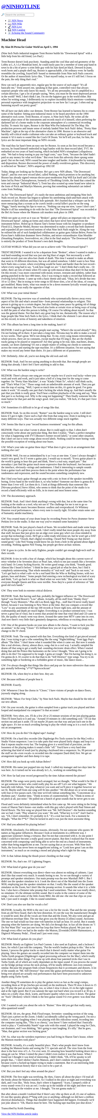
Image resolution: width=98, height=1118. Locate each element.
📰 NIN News (15, 20)
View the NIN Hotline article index (19, 1113)
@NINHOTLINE (20, 6)
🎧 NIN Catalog (16, 29)
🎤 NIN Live (15, 26)
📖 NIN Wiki (15, 23)
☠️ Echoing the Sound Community (26, 33)
